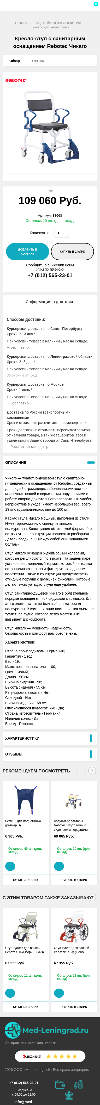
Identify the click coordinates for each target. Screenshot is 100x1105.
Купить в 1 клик (72, 251)
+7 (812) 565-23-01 (50, 275)
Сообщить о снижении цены (50, 265)
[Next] (92, 771)
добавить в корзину (27, 251)
